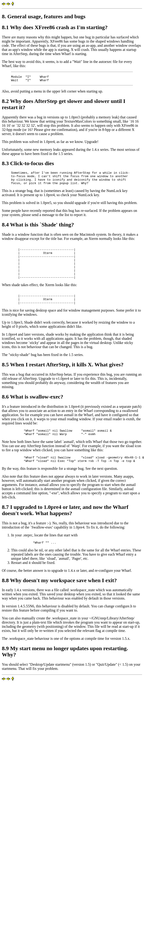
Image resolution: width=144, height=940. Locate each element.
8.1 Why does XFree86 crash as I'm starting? (55, 27)
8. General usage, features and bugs (43, 16)
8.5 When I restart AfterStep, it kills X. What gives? (62, 378)
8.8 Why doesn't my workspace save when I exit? (59, 598)
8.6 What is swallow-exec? (32, 411)
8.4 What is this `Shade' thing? (38, 229)
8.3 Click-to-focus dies (28, 165)
